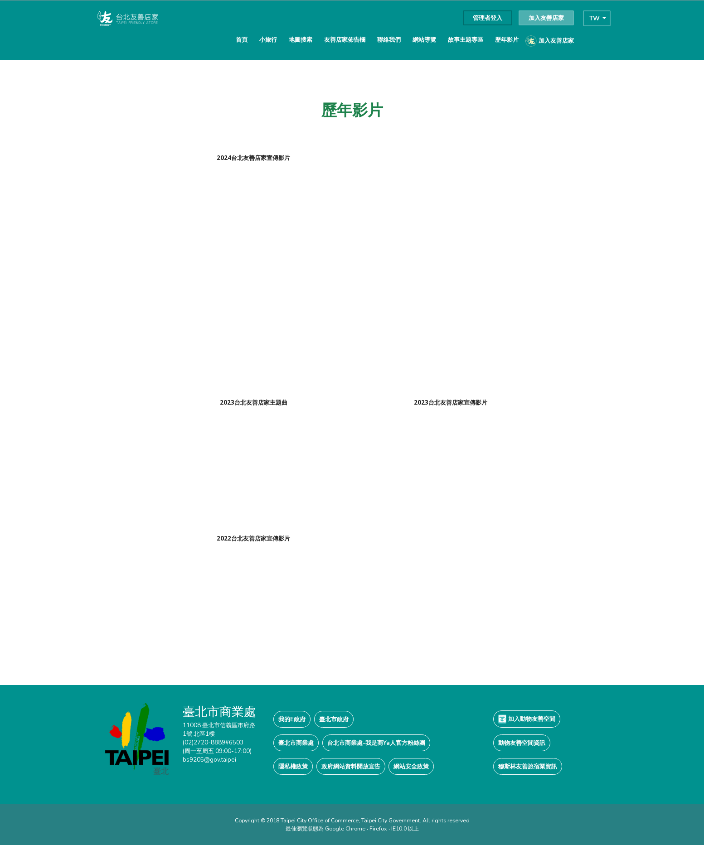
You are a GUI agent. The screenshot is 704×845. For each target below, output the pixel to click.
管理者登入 (487, 18)
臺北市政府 (334, 719)
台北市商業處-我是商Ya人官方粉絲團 (376, 743)
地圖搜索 (300, 39)
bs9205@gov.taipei (209, 759)
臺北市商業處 (296, 743)
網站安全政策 (411, 766)
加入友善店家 (546, 18)
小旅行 (268, 39)
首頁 (242, 39)
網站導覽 (424, 39)
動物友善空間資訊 (521, 743)
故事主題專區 (465, 39)
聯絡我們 (389, 39)
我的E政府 (292, 719)
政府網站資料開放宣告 (350, 766)
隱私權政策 (293, 766)
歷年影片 (507, 39)
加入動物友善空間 (526, 719)
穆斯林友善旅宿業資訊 (527, 766)
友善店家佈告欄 (344, 39)
